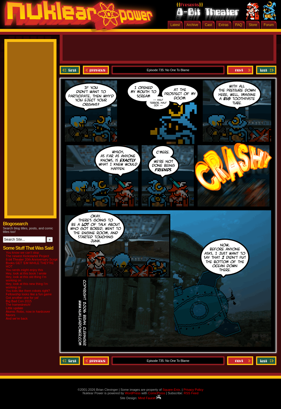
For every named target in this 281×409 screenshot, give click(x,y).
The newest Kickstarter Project (27, 256)
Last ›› (265, 70)
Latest (175, 25)
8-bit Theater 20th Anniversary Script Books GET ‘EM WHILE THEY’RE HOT (31, 263)
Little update (14, 308)
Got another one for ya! (22, 297)
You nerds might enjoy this (24, 270)
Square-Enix (171, 389)
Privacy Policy (193, 389)
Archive (192, 25)
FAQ (238, 25)
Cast (208, 25)
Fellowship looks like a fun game (29, 294)
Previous (95, 70)
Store (253, 25)
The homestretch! (18, 304)
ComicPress (156, 393)
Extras (224, 25)
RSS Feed (191, 393)
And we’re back (17, 318)
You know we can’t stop (22, 252)
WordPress (132, 393)
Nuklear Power (77, 17)
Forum (269, 25)
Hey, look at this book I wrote (26, 273)
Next (240, 70)
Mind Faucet (149, 398)
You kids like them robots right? (28, 290)
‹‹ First (70, 70)
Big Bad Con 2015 (19, 301)
